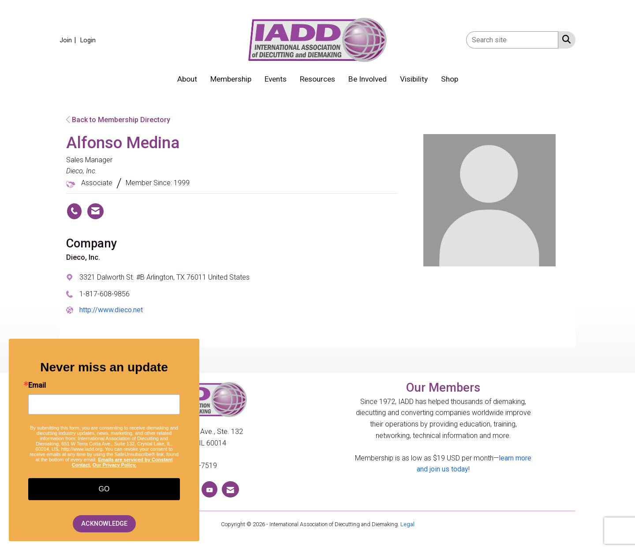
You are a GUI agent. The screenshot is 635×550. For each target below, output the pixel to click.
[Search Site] (564, 39)
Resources (317, 79)
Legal (407, 524)
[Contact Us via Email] (230, 489)
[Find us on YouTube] (209, 489)
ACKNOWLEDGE (104, 524)
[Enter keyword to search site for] (512, 40)
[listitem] (69, 40)
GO (104, 489)
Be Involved (367, 79)
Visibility (414, 79)
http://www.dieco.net (111, 310)
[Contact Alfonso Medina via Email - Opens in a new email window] (95, 211)
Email (37, 385)
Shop (449, 79)
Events (276, 79)
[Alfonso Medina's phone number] (74, 211)
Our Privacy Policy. (114, 465)
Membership (230, 79)
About (187, 79)
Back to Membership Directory (118, 120)
